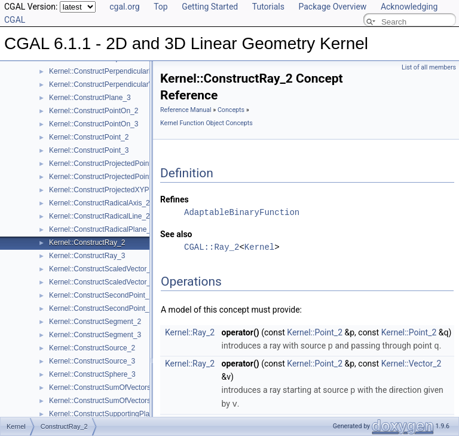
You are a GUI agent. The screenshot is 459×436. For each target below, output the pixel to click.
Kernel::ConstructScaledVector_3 (102, 282)
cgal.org (124, 6)
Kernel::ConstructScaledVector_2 (102, 269)
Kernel (259, 247)
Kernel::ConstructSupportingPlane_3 (107, 414)
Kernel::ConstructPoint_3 (88, 150)
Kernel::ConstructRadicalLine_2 (99, 216)
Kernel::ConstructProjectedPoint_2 (104, 163)
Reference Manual (186, 110)
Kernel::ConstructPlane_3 (90, 97)
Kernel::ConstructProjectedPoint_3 (104, 176)
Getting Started (210, 6)
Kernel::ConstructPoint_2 (88, 137)
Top (161, 6)
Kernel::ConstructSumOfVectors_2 (103, 387)
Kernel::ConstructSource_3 (92, 361)
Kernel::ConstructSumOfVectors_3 (103, 400)
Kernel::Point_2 (314, 332)
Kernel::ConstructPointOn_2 (93, 111)
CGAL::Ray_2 (211, 247)
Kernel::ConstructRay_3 (87, 256)
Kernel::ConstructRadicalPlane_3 (102, 229)
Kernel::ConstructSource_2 (92, 348)
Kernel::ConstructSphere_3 (92, 374)
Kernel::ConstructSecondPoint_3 (101, 308)
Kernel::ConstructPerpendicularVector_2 (113, 84)
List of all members (429, 67)
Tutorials (268, 6)
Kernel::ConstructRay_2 (87, 242)
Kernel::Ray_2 (190, 332)
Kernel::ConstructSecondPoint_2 (101, 295)
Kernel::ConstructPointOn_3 (93, 124)
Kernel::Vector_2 (411, 363)
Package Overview (332, 6)
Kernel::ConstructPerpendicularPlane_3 (112, 71)
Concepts (231, 110)
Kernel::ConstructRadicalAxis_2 (99, 203)
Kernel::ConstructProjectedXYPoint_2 (109, 190)
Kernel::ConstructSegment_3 (95, 335)
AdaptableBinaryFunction (241, 212)
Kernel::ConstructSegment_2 (95, 321)
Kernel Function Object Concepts (206, 123)
